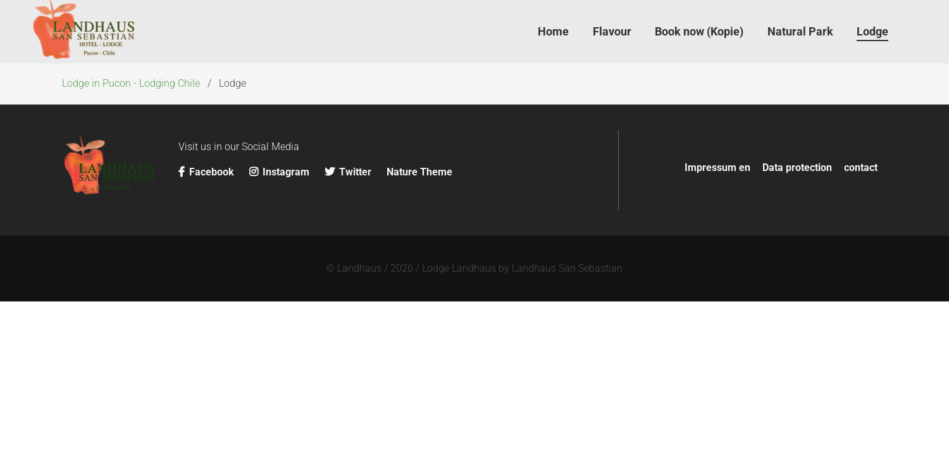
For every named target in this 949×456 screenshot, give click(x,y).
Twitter (348, 172)
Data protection (797, 168)
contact (861, 168)
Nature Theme (419, 172)
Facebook (207, 172)
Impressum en (717, 168)
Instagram (280, 172)
